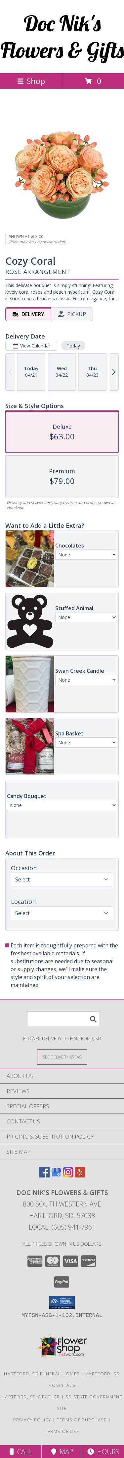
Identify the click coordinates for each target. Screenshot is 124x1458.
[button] (62, 1302)
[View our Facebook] (44, 1175)
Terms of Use (62, 1431)
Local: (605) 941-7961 (62, 1227)
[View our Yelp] (80, 1175)
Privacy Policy (32, 1420)
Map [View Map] (62, 1451)
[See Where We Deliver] (62, 1057)
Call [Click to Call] (21, 1451)
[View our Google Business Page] (56, 1175)
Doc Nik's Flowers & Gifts (62, 36)
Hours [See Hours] (103, 1451)
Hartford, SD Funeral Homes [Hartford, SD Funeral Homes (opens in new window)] (42, 1374)
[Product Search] (63, 1018)
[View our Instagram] (68, 1175)
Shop (31, 80)
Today (73, 345)
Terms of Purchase (82, 1420)
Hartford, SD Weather (31, 1397)
